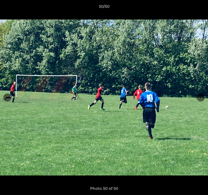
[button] (201, 7)
